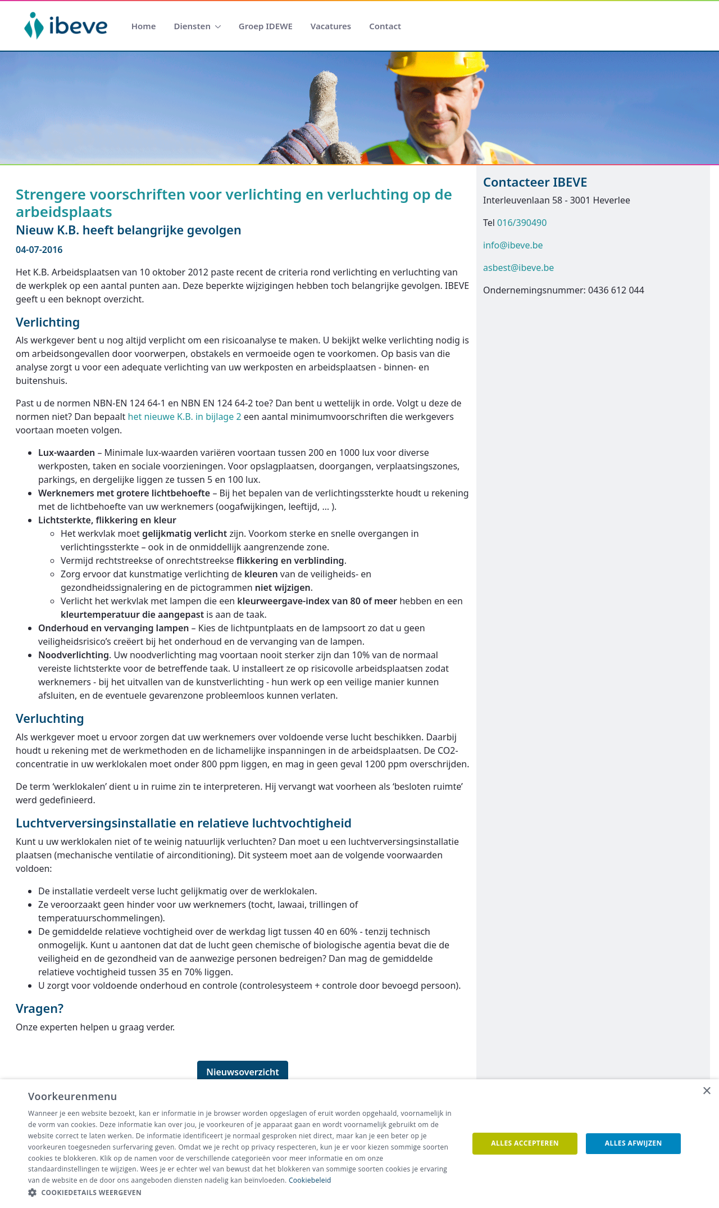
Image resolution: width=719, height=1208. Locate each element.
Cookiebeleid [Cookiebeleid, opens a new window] (310, 1180)
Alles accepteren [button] (525, 1143)
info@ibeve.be (513, 245)
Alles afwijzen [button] (633, 1143)
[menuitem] (144, 26)
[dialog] (359, 1143)
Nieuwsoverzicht (242, 1072)
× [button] (706, 1091)
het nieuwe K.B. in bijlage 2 (185, 416)
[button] (242, 1193)
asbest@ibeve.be (518, 267)
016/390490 (522, 222)
